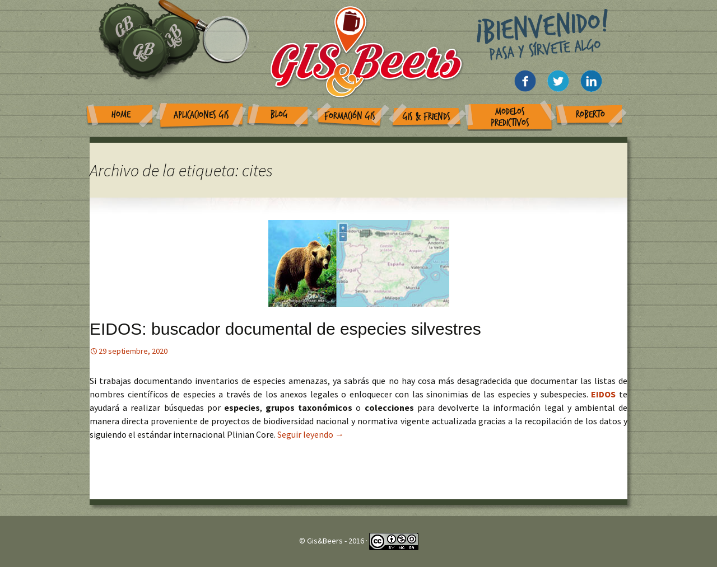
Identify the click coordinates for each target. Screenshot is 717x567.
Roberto (590, 114)
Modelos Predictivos (510, 117)
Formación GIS (349, 116)
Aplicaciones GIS (201, 115)
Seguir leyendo (310, 434)
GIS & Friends (426, 117)
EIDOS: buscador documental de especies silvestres (285, 329)
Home (121, 114)
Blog (279, 114)
